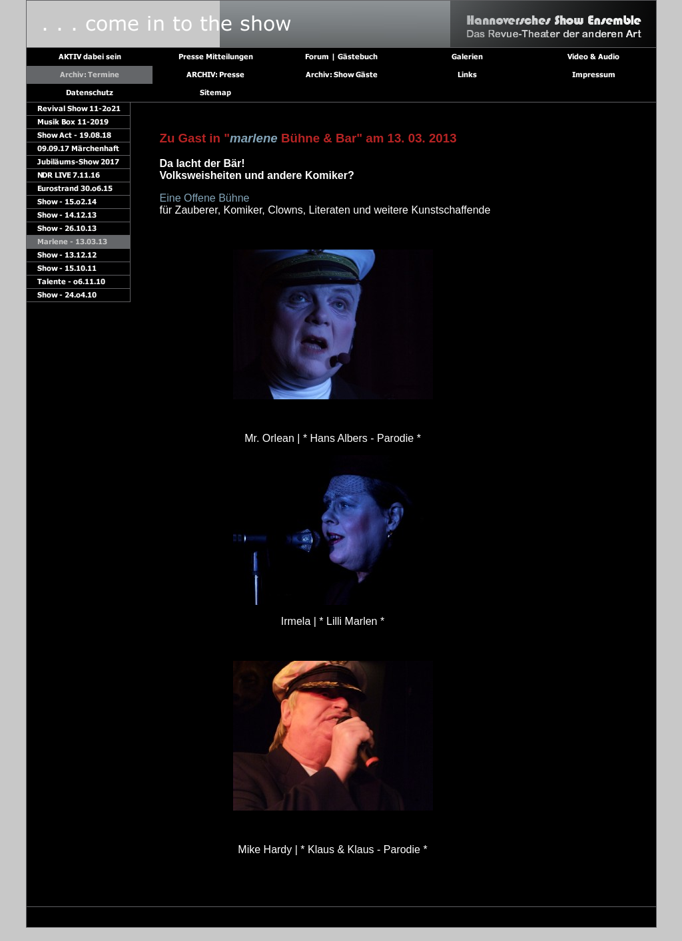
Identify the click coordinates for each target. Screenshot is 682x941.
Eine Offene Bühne (205, 198)
